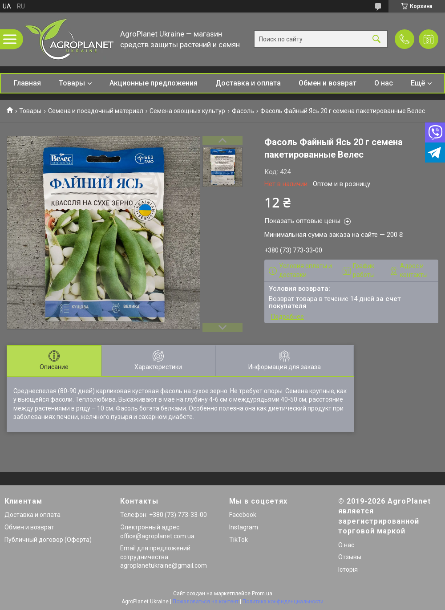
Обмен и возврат (327, 83)
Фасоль (243, 110)
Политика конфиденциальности (283, 601)
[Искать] (376, 39)
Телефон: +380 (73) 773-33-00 (163, 514)
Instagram (243, 527)
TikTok (238, 539)
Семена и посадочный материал (95, 110)
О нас (383, 83)
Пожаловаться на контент (206, 601)
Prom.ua (262, 593)
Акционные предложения (153, 83)
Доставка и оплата (248, 83)
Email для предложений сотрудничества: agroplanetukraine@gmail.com (163, 557)
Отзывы (349, 557)
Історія (348, 569)
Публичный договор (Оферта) (48, 539)
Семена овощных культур (187, 110)
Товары (72, 83)
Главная (27, 83)
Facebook (242, 514)
